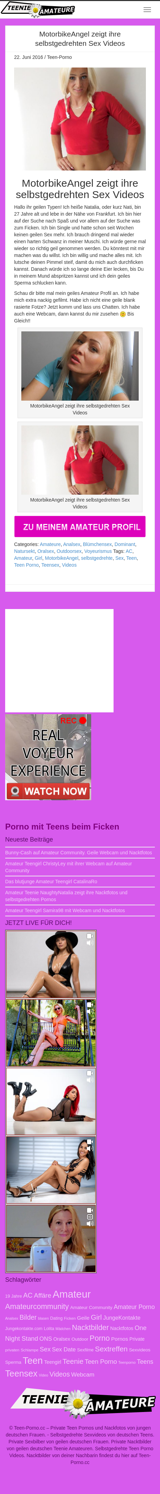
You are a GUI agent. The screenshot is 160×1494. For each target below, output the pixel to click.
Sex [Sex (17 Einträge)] (45, 1349)
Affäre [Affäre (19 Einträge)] (42, 1295)
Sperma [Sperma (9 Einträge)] (13, 1362)
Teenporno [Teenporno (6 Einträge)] (127, 1362)
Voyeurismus (98, 551)
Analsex (71, 544)
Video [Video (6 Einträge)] (43, 1375)
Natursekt (24, 551)
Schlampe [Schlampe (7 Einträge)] (30, 1350)
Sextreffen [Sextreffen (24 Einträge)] (111, 1349)
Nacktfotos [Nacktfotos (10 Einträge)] (121, 1328)
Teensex (50, 565)
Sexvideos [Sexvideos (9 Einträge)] (139, 1349)
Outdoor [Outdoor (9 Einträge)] (80, 1339)
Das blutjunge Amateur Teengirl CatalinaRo (51, 881)
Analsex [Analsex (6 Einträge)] (11, 1318)
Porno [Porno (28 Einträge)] (99, 1338)
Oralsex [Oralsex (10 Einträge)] (61, 1339)
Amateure (50, 544)
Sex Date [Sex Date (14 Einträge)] (64, 1349)
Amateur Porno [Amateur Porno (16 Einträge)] (134, 1307)
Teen (131, 558)
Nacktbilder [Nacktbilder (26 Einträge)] (90, 1327)
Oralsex (46, 551)
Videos (69, 565)
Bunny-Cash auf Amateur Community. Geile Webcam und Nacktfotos (78, 852)
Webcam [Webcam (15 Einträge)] (83, 1374)
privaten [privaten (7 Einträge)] (12, 1350)
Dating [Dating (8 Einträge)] (56, 1318)
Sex (119, 558)
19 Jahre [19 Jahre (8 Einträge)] (13, 1296)
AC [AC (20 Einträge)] (28, 1295)
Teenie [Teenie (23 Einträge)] (73, 1361)
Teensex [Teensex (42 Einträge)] (21, 1373)
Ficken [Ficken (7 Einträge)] (70, 1318)
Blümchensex (97, 544)
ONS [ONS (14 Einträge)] (46, 1339)
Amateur (23, 558)
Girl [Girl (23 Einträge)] (96, 1317)
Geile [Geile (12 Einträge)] (83, 1318)
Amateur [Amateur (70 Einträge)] (72, 1294)
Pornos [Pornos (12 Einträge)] (119, 1339)
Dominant (125, 544)
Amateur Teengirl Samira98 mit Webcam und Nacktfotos (65, 910)
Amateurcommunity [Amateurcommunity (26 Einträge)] (37, 1306)
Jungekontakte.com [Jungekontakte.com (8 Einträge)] (24, 1328)
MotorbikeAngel (61, 558)
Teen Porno (26, 565)
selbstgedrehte (97, 558)
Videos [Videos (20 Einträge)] (60, 1374)
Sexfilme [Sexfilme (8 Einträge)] (85, 1350)
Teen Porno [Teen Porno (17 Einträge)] (101, 1361)
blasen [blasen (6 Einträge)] (43, 1318)
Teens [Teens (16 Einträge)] (145, 1361)
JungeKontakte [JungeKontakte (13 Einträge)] (121, 1318)
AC (129, 551)
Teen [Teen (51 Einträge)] (33, 1361)
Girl (38, 558)
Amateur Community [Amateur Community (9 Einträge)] (91, 1307)
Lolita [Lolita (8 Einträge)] (49, 1328)
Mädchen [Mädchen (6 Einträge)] (63, 1329)
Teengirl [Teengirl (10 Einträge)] (52, 1362)
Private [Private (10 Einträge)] (137, 1339)
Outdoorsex (69, 551)
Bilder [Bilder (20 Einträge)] (28, 1317)
